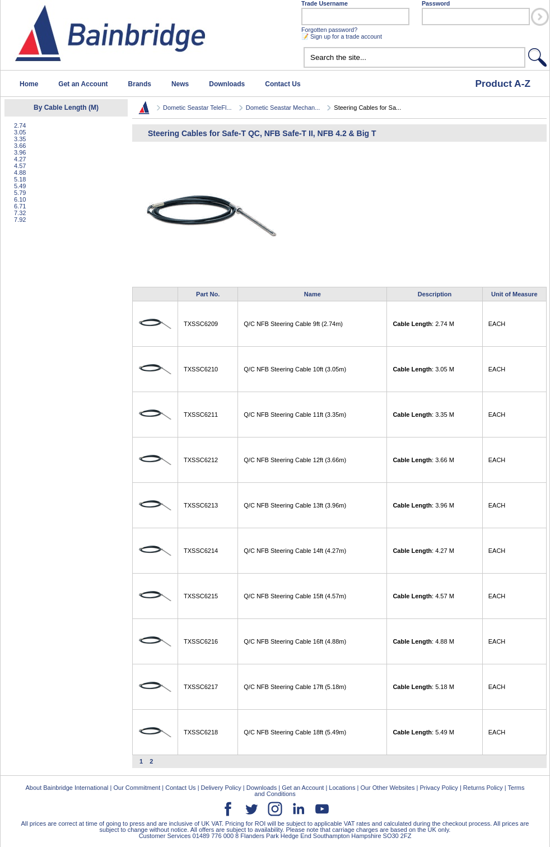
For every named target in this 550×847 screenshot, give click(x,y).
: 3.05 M (423, 369)
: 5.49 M (423, 732)
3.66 (20, 145)
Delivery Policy (221, 787)
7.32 (20, 213)
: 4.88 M (423, 641)
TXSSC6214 (201, 550)
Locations (342, 787)
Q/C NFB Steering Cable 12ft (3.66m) (295, 460)
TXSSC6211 (201, 414)
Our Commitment (136, 787)
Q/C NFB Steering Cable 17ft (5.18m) (295, 686)
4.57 (20, 165)
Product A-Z (502, 83)
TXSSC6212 (201, 460)
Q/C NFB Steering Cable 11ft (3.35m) (295, 414)
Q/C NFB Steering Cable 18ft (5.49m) (295, 732)
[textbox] (414, 57)
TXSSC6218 (201, 732)
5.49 (20, 186)
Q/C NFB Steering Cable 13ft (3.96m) (295, 505)
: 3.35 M (423, 414)
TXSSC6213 (201, 505)
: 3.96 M (423, 505)
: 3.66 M (423, 460)
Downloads (227, 84)
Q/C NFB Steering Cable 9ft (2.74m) (293, 323)
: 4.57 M (423, 596)
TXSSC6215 (201, 596)
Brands (139, 84)
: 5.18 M (423, 686)
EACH (497, 323)
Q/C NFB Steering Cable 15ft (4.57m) (295, 596)
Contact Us (282, 84)
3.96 (20, 152)
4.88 (20, 172)
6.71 (20, 206)
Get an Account (83, 84)
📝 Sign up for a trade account (341, 36)
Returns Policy (483, 787)
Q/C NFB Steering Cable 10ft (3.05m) (295, 369)
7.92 (20, 219)
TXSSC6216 (201, 641)
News (180, 84)
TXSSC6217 (201, 686)
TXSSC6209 (201, 323)
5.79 (20, 192)
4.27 (20, 159)
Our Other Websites (387, 787)
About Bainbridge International (66, 787)
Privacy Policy (439, 787)
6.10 (20, 199)
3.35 (20, 139)
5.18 (20, 179)
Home (29, 84)
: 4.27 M (423, 550)
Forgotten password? (329, 29)
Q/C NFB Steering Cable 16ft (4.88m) (295, 641)
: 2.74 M (423, 323)
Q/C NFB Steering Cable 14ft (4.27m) (295, 550)
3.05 (20, 132)
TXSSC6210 (201, 369)
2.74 (20, 125)
